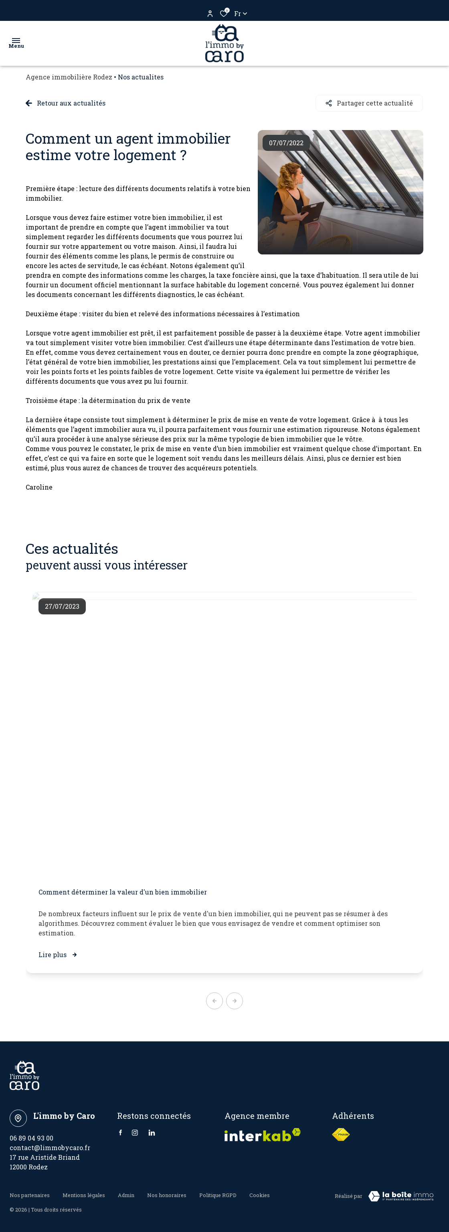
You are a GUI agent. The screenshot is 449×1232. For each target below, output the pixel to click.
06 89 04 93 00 (31, 1137)
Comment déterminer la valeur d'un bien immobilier (122, 891)
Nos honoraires (166, 1194)
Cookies (259, 1194)
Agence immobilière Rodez (69, 77)
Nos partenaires (30, 1194)
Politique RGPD (218, 1194)
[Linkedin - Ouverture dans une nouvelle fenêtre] (151, 1132)
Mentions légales (84, 1194)
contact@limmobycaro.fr (50, 1147)
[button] (214, 1000)
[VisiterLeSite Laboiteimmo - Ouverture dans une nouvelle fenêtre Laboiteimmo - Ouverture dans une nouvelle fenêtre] (400, 1196)
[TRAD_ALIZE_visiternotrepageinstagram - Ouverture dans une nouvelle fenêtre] (135, 1132)
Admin (126, 1194)
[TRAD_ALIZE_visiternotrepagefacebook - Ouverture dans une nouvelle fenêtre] (120, 1132)
